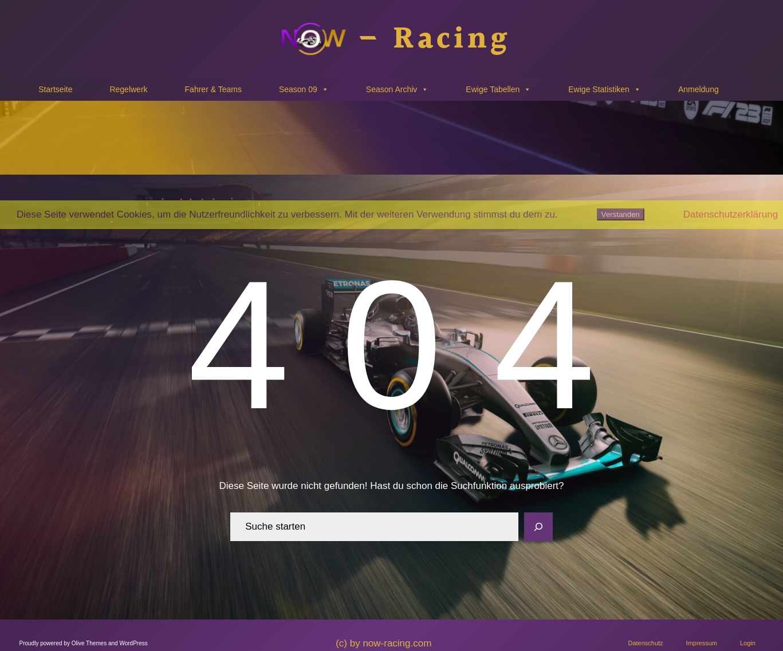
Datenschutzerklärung (730, 214)
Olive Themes (90, 643)
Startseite (55, 89)
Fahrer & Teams (213, 89)
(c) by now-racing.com (383, 643)
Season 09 (304, 89)
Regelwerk (128, 89)
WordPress (133, 643)
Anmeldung (698, 89)
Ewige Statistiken (604, 89)
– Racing (433, 39)
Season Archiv (397, 89)
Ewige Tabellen (498, 89)
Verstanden (620, 214)
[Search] (538, 526)
